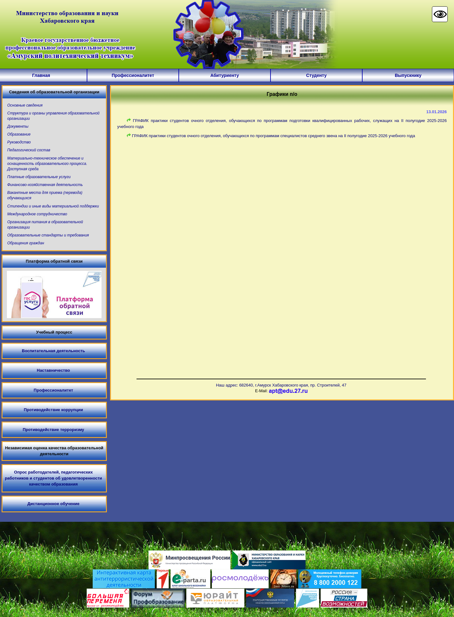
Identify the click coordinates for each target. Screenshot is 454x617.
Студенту (316, 75)
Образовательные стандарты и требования (48, 235)
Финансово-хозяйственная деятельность (45, 185)
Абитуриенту (224, 75)
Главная (41, 75)
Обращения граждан (25, 243)
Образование (19, 134)
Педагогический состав (28, 150)
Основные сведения (25, 105)
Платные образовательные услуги (39, 177)
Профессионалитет (133, 75)
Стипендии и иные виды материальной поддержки (53, 206)
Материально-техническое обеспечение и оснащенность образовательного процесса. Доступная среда (47, 163)
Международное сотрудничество (37, 214)
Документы (17, 126)
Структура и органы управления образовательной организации (53, 116)
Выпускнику (408, 75)
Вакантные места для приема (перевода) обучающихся (44, 195)
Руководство (19, 142)
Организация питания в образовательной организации (45, 225)
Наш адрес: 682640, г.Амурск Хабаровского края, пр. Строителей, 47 (281, 385)
